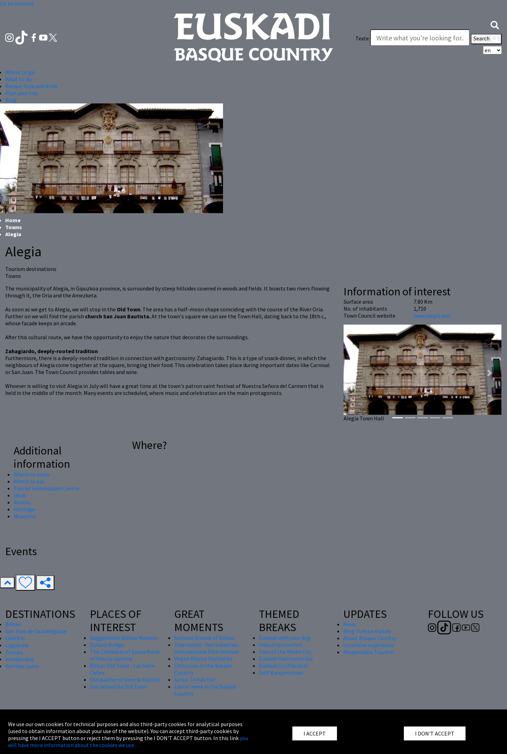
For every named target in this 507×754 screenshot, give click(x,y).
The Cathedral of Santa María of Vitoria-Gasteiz (125, 655)
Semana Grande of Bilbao (204, 637)
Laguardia (17, 645)
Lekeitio (15, 638)
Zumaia (14, 651)
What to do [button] (18, 79)
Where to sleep (31, 474)
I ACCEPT (315, 733)
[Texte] (420, 37)
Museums (25, 516)
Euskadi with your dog (284, 637)
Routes (22, 502)
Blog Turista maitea (367, 631)
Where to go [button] (19, 72)
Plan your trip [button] (21, 93)
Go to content (17, 3)
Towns (13, 227)
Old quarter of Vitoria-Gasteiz (125, 679)
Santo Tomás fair (194, 679)
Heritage (24, 509)
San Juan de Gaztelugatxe (36, 631)
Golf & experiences (281, 672)
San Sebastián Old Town (118, 686)
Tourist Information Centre (46, 488)
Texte (362, 38)
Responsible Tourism (368, 651)
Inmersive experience (368, 645)
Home (13, 220)
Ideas (20, 495)
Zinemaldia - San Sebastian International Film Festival (206, 648)
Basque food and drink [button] (31, 86)
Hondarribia (19, 658)
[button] (495, 24)
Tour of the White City (285, 651)
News (349, 624)
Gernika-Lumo (22, 665)
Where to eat (29, 481)
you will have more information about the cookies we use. (128, 741)
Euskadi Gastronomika (286, 658)
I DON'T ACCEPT (434, 733)
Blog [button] (11, 99)
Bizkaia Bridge (107, 644)
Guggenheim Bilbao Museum (124, 637)
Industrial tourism (280, 644)
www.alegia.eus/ (433, 315)
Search (486, 39)
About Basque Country (369, 638)
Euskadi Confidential (283, 665)
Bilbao (13, 624)
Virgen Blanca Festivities (203, 658)
